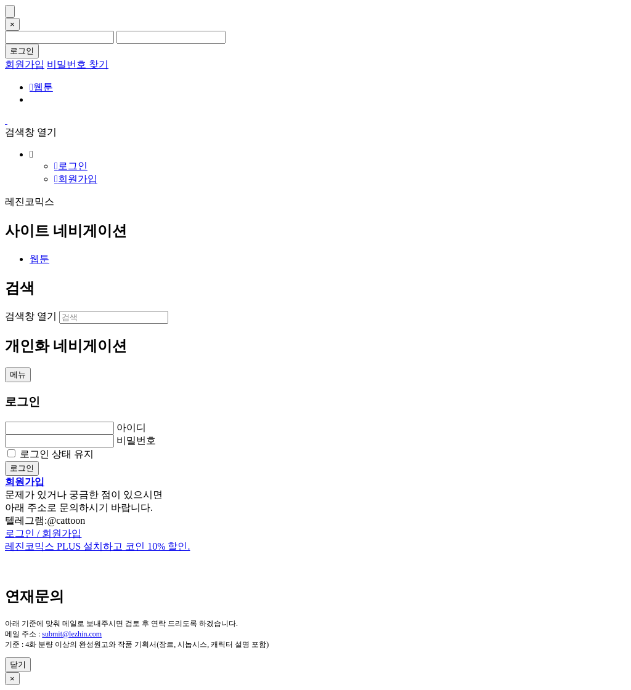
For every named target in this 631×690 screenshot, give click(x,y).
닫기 (18, 664)
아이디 (131, 427)
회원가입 (24, 64)
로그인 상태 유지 (57, 454)
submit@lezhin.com (72, 634)
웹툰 (41, 87)
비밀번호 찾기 (77, 64)
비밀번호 (136, 440)
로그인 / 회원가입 (43, 533)
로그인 (22, 50)
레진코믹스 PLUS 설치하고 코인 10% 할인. (97, 546)
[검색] (113, 317)
